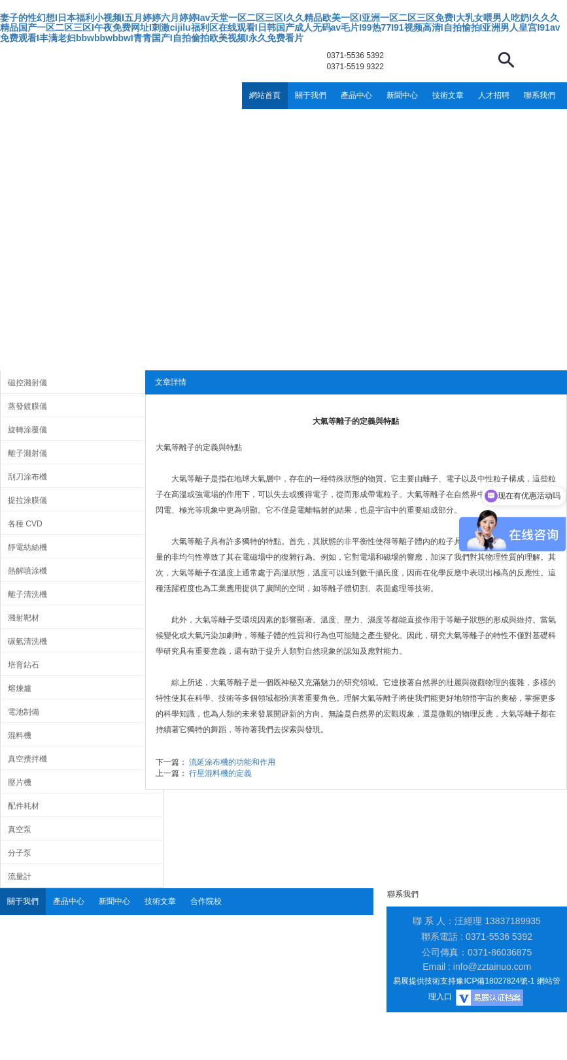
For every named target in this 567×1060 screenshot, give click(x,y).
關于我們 (310, 95)
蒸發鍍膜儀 (27, 406)
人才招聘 (493, 95)
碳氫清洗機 (27, 641)
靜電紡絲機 (27, 547)
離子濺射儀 (27, 453)
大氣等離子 (175, 447)
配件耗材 (23, 806)
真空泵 (19, 829)
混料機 (19, 735)
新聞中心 (402, 95)
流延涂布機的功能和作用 (232, 762)
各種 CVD (25, 523)
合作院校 (206, 901)
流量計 (19, 876)
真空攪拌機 (27, 758)
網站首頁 (265, 95)
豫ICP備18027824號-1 (495, 981)
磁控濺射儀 (27, 382)
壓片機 (19, 782)
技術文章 (448, 95)
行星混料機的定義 (220, 773)
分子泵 (19, 853)
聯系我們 (539, 95)
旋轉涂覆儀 (27, 429)
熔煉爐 (19, 688)
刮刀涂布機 (27, 476)
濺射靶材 (23, 617)
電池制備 (23, 711)
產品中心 (356, 95)
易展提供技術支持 (424, 981)
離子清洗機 (27, 594)
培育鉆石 (23, 664)
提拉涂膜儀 (27, 500)
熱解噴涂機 (27, 570)
